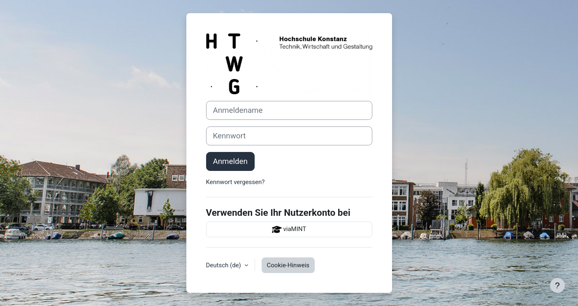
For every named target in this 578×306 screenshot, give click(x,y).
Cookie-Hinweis (288, 265)
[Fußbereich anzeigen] (557, 285)
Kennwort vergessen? (235, 182)
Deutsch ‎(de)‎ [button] (224, 265)
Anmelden (230, 161)
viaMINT (289, 229)
